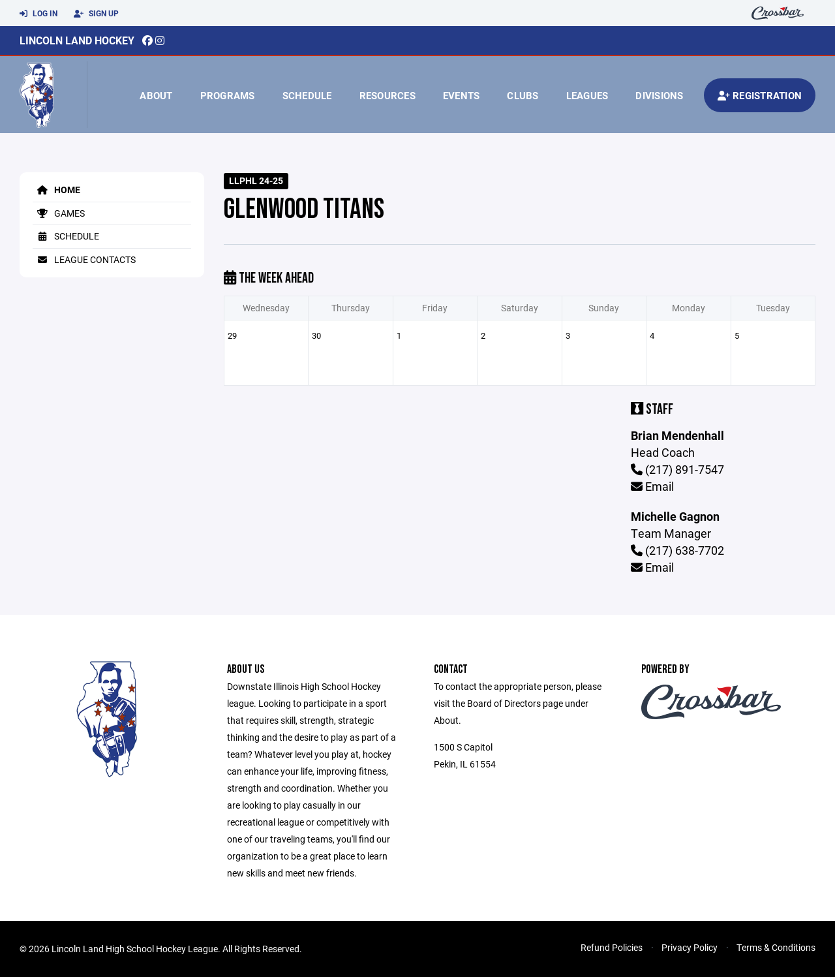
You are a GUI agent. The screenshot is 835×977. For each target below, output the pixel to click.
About (156, 95)
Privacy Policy (689, 947)
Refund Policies (612, 947)
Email (652, 486)
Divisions (659, 95)
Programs (227, 95)
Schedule (307, 95)
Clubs (522, 95)
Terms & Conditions (775, 947)
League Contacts (84, 259)
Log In (38, 14)
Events (461, 95)
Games (59, 213)
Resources (387, 95)
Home (56, 189)
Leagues (587, 95)
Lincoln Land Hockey (77, 40)
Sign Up (96, 14)
